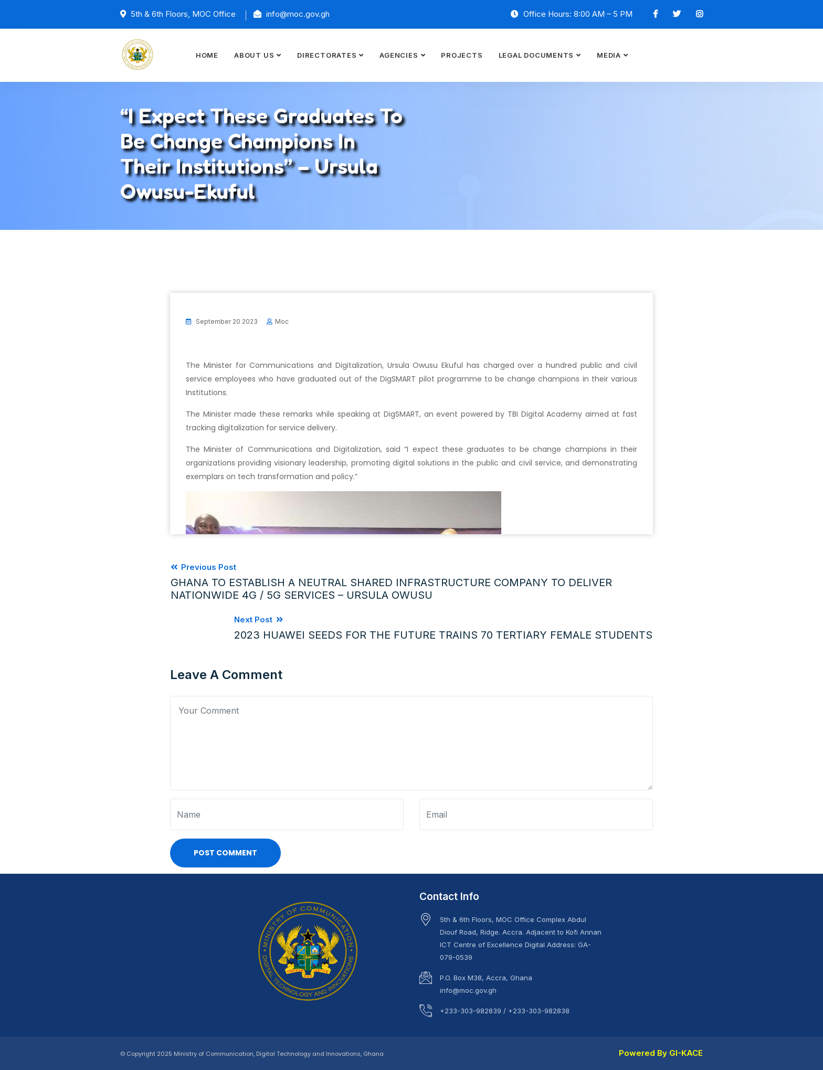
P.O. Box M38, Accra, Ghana (486, 976)
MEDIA (609, 55)
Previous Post (411, 581)
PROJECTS (461, 55)
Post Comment (225, 851)
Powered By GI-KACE (661, 1052)
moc (282, 321)
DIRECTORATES (326, 55)
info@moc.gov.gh (468, 989)
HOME (207, 55)
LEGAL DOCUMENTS (536, 55)
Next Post (444, 626)
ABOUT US (254, 55)
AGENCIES (398, 55)
